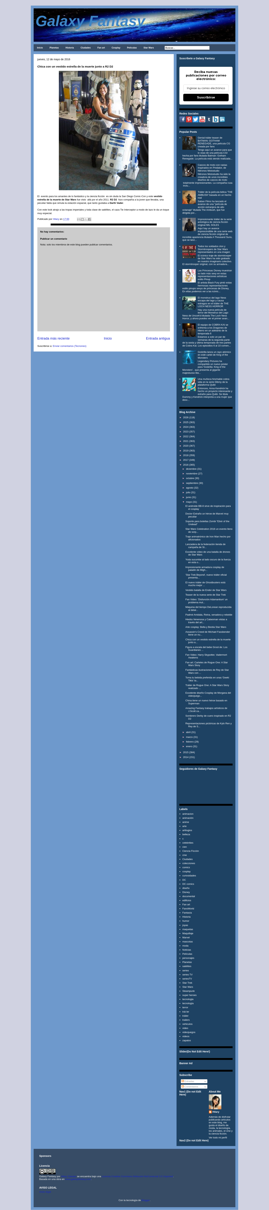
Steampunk (188, 991)
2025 (185, 422)
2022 (185, 436)
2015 (185, 752)
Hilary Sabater (69, 1176)
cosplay (186, 871)
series (185, 970)
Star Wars (148, 47)
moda (185, 945)
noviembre (191, 473)
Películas (132, 47)
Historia (70, 47)
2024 (185, 427)
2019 (185, 450)
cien (184, 846)
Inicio (40, 47)
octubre (190, 478)
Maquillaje (187, 933)
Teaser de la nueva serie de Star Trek (205, 594)
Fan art (101, 47)
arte (184, 826)
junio (188, 497)
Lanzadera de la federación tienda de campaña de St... (205, 546)
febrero (190, 741)
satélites (186, 966)
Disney (186, 892)
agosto (189, 487)
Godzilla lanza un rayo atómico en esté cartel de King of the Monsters (214, 355)
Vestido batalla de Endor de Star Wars (205, 590)
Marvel (186, 937)
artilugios (187, 830)
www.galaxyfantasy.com (78, 1179)
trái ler (185, 1011)
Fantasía (187, 912)
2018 (185, 455)
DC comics (188, 884)
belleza (186, 834)
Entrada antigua (158, 338)
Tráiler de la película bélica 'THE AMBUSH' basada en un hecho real (215, 195)
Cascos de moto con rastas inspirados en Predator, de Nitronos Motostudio (212, 168)
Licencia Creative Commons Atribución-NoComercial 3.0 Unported (137, 1176)
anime (185, 822)
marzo (189, 737)
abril (188, 732)
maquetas (187, 929)
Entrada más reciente (53, 338)
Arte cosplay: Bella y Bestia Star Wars (205, 627)
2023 (185, 431)
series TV (187, 974)
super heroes (189, 995)
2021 (185, 441)
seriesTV (187, 978)
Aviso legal (45, 1191)
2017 (185, 460)
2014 (185, 757)
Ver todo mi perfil (218, 1137)
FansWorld (188, 908)
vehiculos (187, 1024)
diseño (185, 888)
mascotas (187, 941)
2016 (185, 464)
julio (188, 492)
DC (184, 879)
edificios (186, 900)
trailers (186, 1019)
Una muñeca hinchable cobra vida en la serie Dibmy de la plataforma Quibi (213, 382)
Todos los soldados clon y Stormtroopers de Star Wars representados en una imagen (214, 249)
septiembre (192, 483)
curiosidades (189, 875)
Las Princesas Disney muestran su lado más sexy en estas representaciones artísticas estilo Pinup (215, 275)
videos (185, 1036)
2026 (185, 417)
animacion (187, 813)
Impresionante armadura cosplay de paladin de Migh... (204, 569)
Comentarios (190, 1086)
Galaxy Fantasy (90, 21)
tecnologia (187, 999)
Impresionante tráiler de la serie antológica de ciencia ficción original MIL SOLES (215, 222)
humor (185, 920)
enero (189, 746)
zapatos (186, 1040)
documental (188, 896)
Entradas (188, 1081)
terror (185, 1007)
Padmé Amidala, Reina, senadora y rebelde (208, 614)
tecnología (188, 1003)
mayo (189, 501)
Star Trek (187, 982)
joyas (185, 925)
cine (184, 855)
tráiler (185, 1015)
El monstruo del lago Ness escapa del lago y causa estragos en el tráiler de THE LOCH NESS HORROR (213, 302)
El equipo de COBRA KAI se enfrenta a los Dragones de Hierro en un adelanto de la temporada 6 (213, 329)
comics (186, 867)
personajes (188, 958)
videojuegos (188, 1032)
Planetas (54, 47)
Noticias (186, 949)
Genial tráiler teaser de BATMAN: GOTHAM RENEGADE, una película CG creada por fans (214, 142)
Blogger (146, 1200)
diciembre (191, 468)
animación (187, 818)
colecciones (188, 863)
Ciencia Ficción (190, 851)
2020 (185, 445)
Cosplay (116, 47)
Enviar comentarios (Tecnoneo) (69, 346)
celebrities (187, 842)
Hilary (216, 1111)
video (185, 1028)
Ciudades (86, 47)
